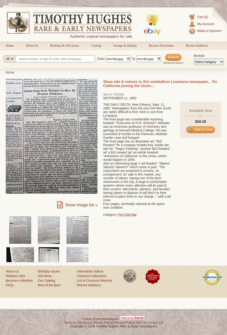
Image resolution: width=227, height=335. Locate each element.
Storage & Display (125, 45)
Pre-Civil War (127, 214)
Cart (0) (202, 17)
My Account (205, 24)
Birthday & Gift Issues (64, 45)
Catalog (96, 45)
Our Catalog (46, 280)
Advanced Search (173, 62)
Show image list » (81, 205)
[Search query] (49, 58)
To (133, 59)
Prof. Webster (145, 123)
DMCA (140, 322)
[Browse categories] (209, 62)
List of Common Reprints (94, 280)
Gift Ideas (45, 276)
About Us (32, 45)
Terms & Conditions (78, 322)
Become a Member (19, 280)
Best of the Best (49, 285)
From (101, 59)
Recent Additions (197, 45)
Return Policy (103, 322)
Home (10, 45)
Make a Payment (209, 31)
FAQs (10, 285)
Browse (199, 55)
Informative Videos (90, 271)
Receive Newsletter (161, 45)
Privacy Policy (124, 322)
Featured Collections (91, 276)
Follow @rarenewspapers (100, 319)
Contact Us (155, 322)
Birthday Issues (49, 271)
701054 (118, 94)
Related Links (15, 276)
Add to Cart (201, 129)
